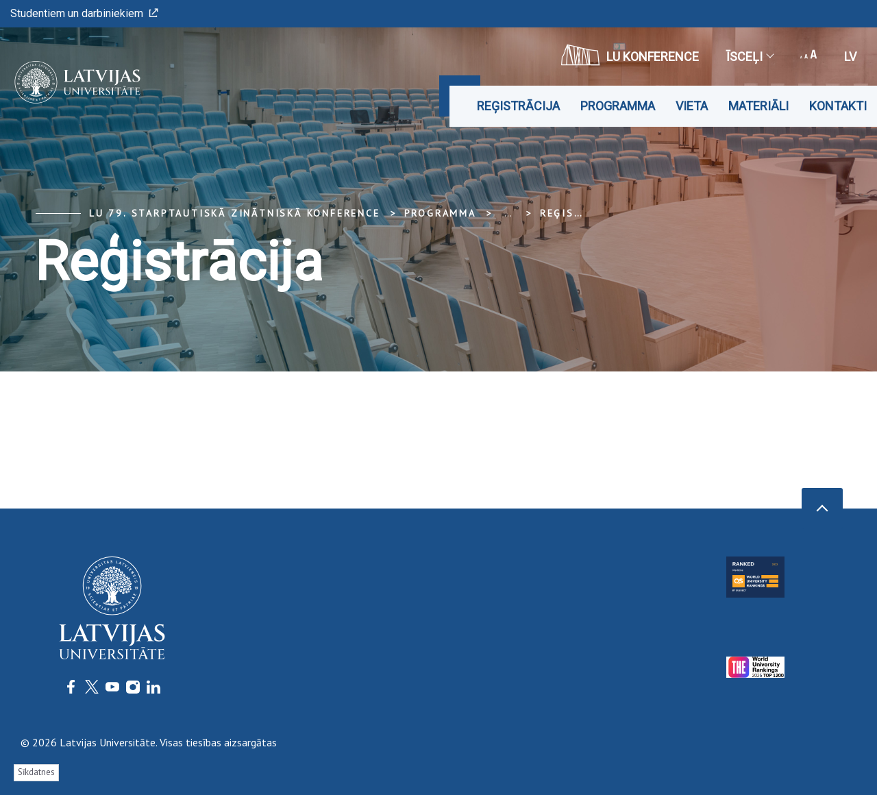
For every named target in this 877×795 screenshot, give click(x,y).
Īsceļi (749, 56)
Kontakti (838, 106)
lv (850, 56)
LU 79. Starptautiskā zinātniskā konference (234, 213)
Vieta (692, 106)
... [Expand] (508, 213)
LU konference (630, 55)
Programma (617, 106)
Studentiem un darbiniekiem (84, 13)
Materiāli (758, 106)
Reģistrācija (518, 106)
